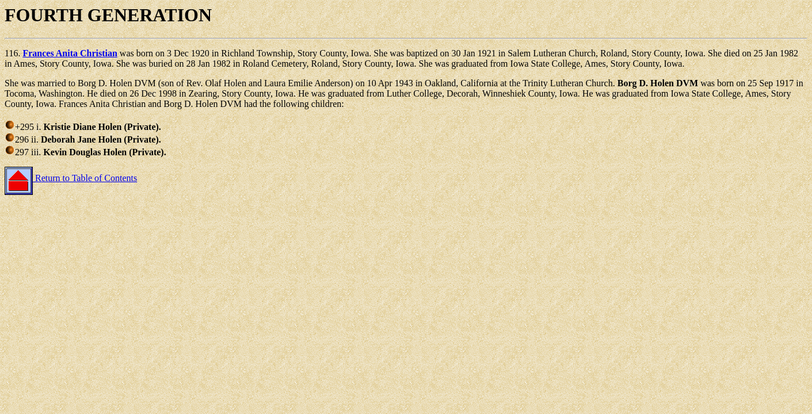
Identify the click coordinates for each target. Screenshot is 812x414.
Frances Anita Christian (69, 53)
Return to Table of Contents (71, 178)
